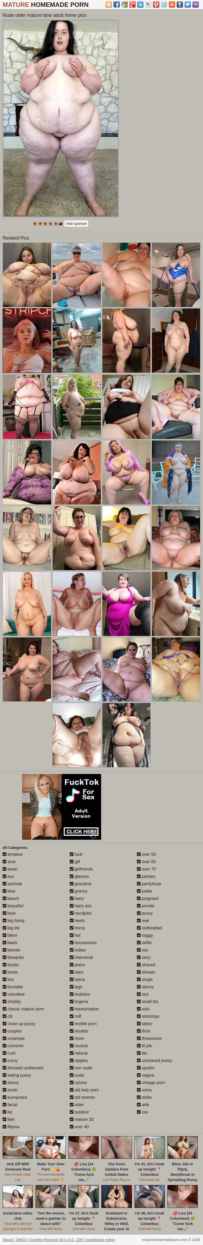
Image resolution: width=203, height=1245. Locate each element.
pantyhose (149, 884)
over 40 (79, 1127)
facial (10, 1104)
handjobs (81, 913)
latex (76, 972)
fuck (76, 854)
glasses (79, 876)
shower (146, 972)
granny (78, 891)
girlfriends (81, 869)
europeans (15, 1097)
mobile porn (83, 1023)
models (79, 1031)
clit (8, 1016)
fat (7, 1112)
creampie (14, 1038)
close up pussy (19, 1023)
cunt (9, 1053)
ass (8, 876)
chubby (12, 1001)
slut (142, 994)
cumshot (13, 1046)
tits (142, 1053)
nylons (78, 1082)
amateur (13, 854)
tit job (144, 1046)
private (145, 906)
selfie (144, 942)
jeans (77, 965)
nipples (79, 1060)
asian (10, 869)
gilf (75, 861)
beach (11, 898)
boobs (11, 965)
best (9, 913)
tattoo (144, 1023)
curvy (10, 1060)
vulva (144, 1090)
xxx (142, 1112)
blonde (11, 950)
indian (78, 950)
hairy (77, 898)
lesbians (80, 994)
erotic (10, 1090)
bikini (10, 935)
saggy (145, 935)
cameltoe (13, 994)
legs (76, 987)
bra (8, 979)
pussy (145, 913)
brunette (13, 987)
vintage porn (151, 1082)
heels (77, 920)
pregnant (148, 898)
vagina (145, 1075)
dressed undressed (23, 1068)
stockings (148, 1016)
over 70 (146, 869)
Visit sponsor (76, 223)
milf (75, 1016)
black (10, 942)
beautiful (13, 906)
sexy (143, 957)
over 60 (146, 861)
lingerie (79, 1001)
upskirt (145, 1068)
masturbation (84, 1009)
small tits (147, 1001)
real (143, 920)
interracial (81, 957)
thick (143, 1031)
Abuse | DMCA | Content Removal (30, 1240)
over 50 (146, 854)
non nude (81, 1068)
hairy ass (80, 906)
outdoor (79, 1112)
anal (9, 861)
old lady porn (84, 1090)
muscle (79, 1046)
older (77, 1104)
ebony (11, 1082)
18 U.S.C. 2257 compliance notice (87, 1240)
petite (144, 891)
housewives (83, 942)
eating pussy (17, 1075)
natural (78, 1053)
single (145, 979)
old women (82, 1097)
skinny (145, 987)
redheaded (149, 928)
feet (8, 1119)
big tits (11, 928)
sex (142, 950)
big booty (13, 920)
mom (77, 1038)
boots (10, 972)
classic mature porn (23, 1009)
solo (143, 1009)
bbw (9, 891)
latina (77, 979)
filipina (11, 1127)
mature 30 (81, 1119)
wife (143, 1104)
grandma (80, 884)
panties (146, 876)
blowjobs (13, 957)
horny (77, 928)
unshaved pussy (154, 1060)
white (144, 1097)
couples (12, 1031)
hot (75, 935)
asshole (12, 884)
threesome (149, 1038)
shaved (146, 965)
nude (77, 1075)
